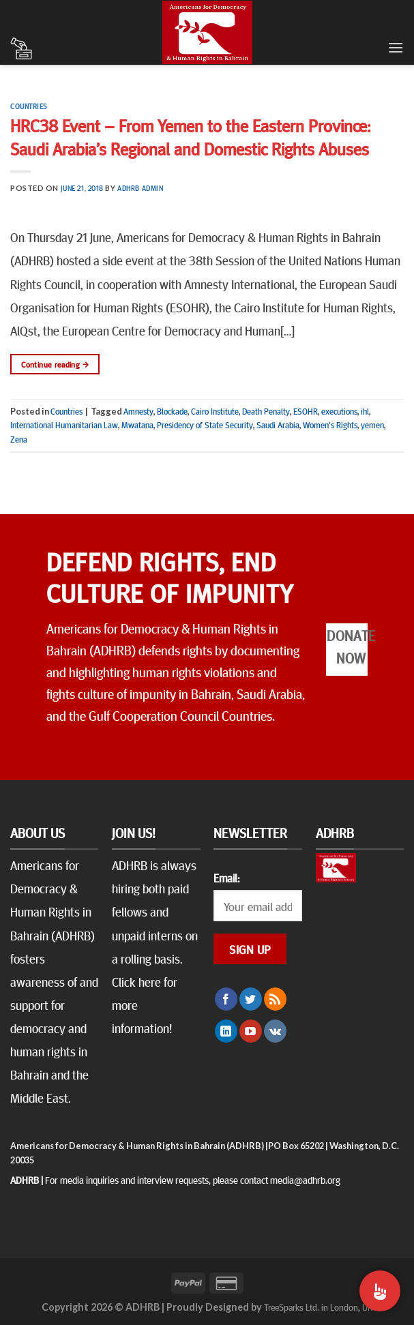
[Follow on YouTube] (250, 1031)
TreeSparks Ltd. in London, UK (318, 1306)
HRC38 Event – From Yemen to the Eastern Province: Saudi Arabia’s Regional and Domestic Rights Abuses (190, 136)
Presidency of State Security (205, 425)
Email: (226, 877)
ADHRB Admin (140, 188)
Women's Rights (330, 425)
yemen (372, 425)
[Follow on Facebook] (226, 999)
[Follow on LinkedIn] (226, 1031)
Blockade (172, 411)
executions (339, 411)
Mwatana (137, 425)
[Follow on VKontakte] (275, 1031)
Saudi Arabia (277, 425)
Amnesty (138, 411)
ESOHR (305, 411)
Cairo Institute (215, 411)
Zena (18, 439)
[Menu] (395, 47)
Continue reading (55, 364)
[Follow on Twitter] (250, 999)
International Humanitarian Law (64, 425)
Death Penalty (266, 411)
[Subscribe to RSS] (275, 999)
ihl (365, 411)
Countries (29, 106)
